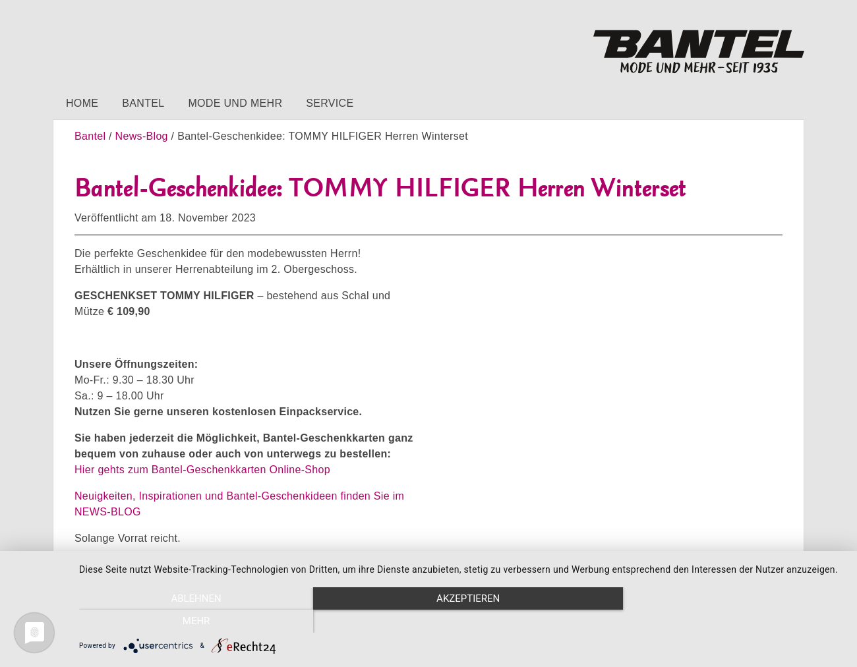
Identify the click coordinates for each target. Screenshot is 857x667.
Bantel (143, 103)
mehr (729, 621)
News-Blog (141, 136)
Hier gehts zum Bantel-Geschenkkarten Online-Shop (202, 469)
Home (82, 103)
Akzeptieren (461, 621)
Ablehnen (194, 621)
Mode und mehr (235, 103)
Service (329, 103)
